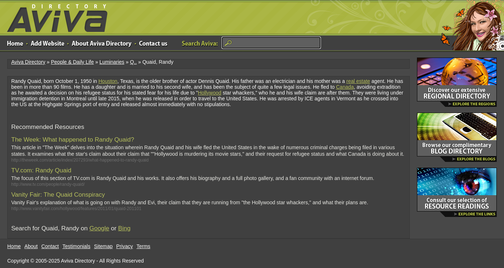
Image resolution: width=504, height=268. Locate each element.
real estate (358, 81)
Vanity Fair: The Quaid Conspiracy (58, 194)
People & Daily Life (72, 62)
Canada (345, 87)
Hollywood (210, 93)
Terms (143, 246)
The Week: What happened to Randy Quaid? (72, 139)
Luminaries (111, 62)
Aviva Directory (54, 16)
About (31, 246)
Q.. (133, 62)
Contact (50, 246)
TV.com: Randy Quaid (41, 170)
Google (99, 228)
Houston (107, 81)
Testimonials (76, 246)
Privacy (124, 246)
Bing (124, 228)
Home (14, 246)
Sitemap (103, 246)
